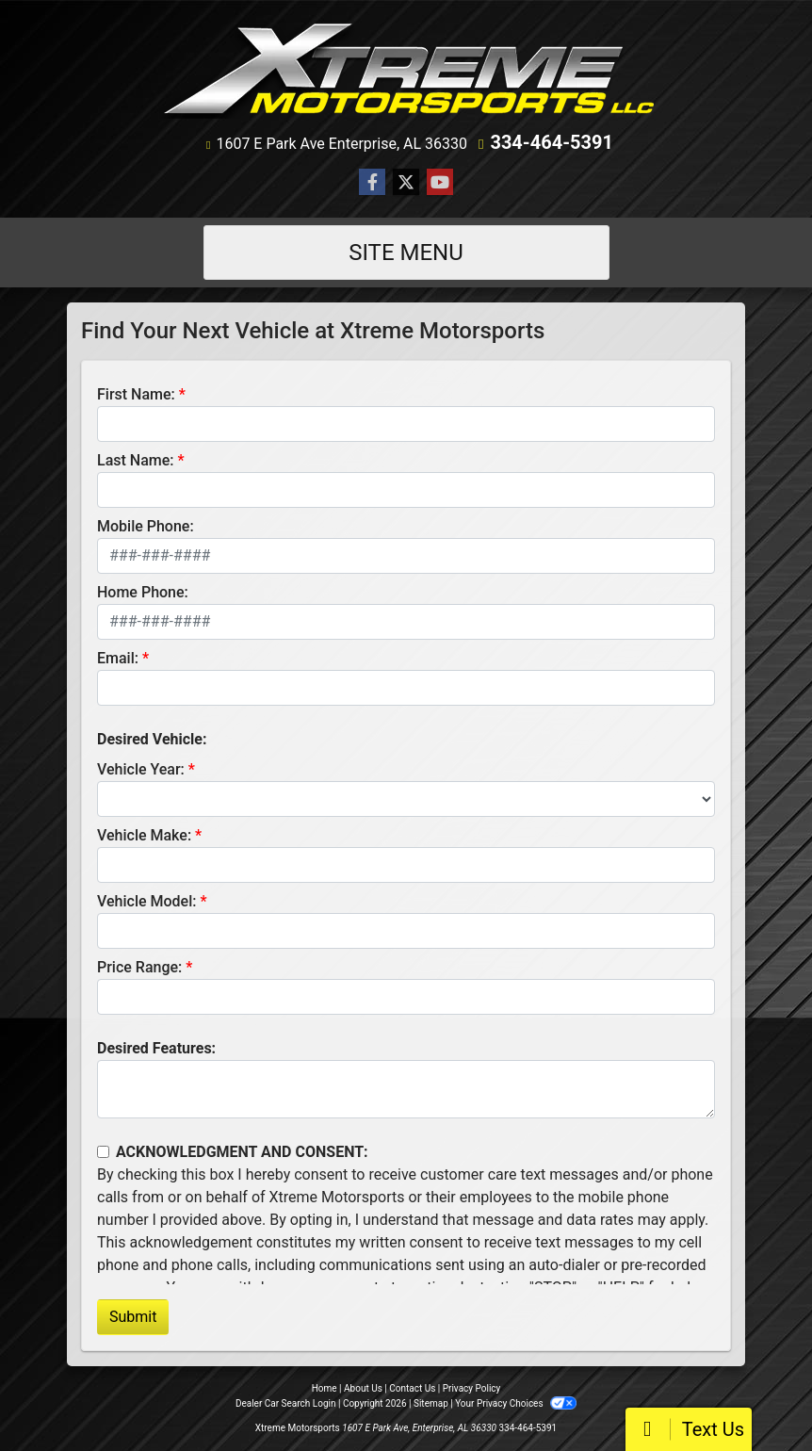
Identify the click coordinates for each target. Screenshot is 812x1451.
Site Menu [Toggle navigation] (406, 252)
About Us (363, 1388)
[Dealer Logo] (406, 69)
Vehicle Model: (146, 901)
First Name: (136, 394)
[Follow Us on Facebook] (372, 183)
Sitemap (431, 1403)
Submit (132, 1317)
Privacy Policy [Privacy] (472, 1388)
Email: (117, 658)
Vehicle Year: (141, 769)
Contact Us (412, 1388)
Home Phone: (142, 592)
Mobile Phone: (145, 526)
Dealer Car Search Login (285, 1403)
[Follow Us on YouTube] (440, 183)
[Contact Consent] (103, 1152)
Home (324, 1388)
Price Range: (139, 967)
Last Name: (135, 460)
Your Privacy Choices (516, 1403)
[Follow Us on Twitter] (406, 183)
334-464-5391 (551, 142)
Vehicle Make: (144, 835)
